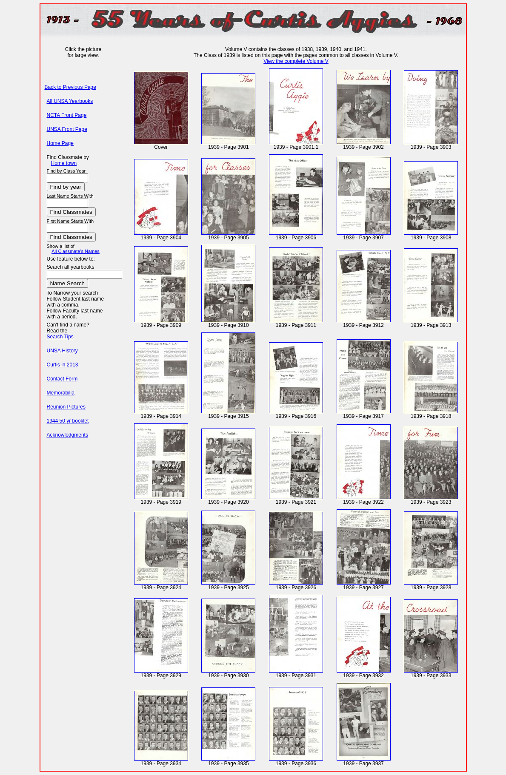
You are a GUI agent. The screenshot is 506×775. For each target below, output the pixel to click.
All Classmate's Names (75, 251)
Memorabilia (60, 393)
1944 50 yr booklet (68, 421)
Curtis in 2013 (62, 365)
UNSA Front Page (67, 129)
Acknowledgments (67, 435)
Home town (64, 163)
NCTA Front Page (67, 115)
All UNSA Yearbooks (70, 101)
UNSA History (62, 351)
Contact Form (62, 379)
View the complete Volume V (296, 61)
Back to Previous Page (70, 87)
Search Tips (60, 337)
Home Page (60, 143)
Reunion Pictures (66, 407)
